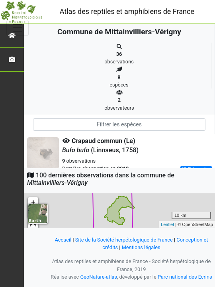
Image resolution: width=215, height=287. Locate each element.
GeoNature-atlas (98, 277)
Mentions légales (141, 247)
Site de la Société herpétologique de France (124, 240)
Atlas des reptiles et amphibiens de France (127, 11)
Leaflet (167, 224)
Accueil (63, 240)
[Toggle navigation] (17, 28)
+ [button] (33, 202)
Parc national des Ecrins (185, 277)
